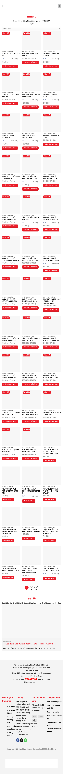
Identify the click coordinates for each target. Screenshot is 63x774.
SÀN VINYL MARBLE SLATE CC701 (9, 136)
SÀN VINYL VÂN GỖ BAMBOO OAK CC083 (29, 177)
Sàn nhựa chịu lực (54, 702)
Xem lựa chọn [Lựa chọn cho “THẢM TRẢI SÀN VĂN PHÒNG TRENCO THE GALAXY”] (49, 499)
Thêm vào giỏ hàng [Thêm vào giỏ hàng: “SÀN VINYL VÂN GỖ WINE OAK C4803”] (9, 458)
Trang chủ (16, 21)
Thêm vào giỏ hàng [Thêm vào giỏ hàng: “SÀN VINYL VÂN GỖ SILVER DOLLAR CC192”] (30, 384)
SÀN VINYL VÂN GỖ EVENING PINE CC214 (50, 218)
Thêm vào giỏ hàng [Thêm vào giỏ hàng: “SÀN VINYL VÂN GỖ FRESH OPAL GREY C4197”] (30, 267)
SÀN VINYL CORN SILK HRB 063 (30, 55)
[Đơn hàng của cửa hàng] (31, 28)
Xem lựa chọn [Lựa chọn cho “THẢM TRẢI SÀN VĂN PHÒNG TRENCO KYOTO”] (8, 577)
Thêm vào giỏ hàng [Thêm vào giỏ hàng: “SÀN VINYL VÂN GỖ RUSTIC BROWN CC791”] (51, 347)
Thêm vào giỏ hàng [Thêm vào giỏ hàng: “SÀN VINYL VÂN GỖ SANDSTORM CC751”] (9, 384)
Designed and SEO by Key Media (44, 749)
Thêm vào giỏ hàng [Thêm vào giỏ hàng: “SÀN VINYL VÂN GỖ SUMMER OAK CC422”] (51, 384)
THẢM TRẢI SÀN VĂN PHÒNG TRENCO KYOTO (10, 570)
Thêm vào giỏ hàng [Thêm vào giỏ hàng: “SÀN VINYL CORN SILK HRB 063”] (30, 62)
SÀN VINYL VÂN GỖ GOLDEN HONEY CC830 (51, 259)
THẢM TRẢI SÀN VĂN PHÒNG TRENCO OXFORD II (31, 491)
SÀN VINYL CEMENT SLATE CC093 (50, 96)
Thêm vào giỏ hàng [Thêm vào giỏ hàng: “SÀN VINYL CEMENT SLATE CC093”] (51, 107)
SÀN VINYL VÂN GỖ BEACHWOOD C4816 (50, 177)
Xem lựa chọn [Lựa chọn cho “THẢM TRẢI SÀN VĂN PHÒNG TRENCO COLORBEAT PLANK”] (28, 579)
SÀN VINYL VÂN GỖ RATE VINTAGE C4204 (31, 339)
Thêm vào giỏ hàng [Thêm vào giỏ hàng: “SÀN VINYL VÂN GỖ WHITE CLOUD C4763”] (51, 421)
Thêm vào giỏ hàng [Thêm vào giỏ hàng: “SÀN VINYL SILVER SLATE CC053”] (51, 144)
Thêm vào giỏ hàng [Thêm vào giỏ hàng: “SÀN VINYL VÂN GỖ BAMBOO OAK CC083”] (30, 189)
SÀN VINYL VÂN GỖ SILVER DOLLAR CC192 (30, 376)
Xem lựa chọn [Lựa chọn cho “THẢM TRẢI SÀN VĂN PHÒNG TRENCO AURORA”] (28, 538)
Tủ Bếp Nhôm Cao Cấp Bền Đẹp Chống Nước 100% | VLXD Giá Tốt (29, 644)
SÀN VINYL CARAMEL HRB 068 (11, 55)
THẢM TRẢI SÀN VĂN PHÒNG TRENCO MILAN (51, 570)
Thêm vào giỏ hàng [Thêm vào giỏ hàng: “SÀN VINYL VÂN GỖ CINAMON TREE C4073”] (9, 226)
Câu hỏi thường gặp (10, 719)
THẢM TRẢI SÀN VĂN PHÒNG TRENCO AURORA (31, 530)
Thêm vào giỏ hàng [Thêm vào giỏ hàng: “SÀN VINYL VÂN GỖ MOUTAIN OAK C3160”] (30, 308)
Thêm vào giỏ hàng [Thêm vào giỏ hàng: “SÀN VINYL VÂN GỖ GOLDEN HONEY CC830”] (51, 270)
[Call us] (25, 740)
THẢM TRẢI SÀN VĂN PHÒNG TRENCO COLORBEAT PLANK (29, 571)
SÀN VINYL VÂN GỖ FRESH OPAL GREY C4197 (31, 259)
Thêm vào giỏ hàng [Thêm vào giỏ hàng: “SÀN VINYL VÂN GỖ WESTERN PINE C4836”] (30, 421)
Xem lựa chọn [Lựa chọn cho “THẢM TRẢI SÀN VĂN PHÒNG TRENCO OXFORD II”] (28, 501)
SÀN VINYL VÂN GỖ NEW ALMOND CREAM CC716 (10, 339)
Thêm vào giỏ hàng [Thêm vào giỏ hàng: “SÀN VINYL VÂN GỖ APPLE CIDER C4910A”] (9, 185)
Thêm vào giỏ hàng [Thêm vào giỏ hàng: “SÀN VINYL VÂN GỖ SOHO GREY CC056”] (30, 107)
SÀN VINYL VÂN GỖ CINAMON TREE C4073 (10, 218)
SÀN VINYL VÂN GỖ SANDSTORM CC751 (9, 376)
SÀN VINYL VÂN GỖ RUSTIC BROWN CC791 (51, 339)
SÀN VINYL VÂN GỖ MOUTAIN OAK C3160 (29, 300)
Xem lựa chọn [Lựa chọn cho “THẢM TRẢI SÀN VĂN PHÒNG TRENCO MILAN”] (49, 578)
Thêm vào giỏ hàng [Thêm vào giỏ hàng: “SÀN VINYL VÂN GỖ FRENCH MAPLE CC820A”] (9, 267)
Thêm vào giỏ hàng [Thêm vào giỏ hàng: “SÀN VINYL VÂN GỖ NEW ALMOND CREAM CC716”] (9, 347)
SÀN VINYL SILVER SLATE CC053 (51, 136)
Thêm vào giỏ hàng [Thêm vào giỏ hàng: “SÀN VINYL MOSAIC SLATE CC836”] (30, 148)
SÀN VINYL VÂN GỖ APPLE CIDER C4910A (11, 177)
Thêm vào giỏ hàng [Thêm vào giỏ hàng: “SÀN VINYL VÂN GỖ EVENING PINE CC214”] (51, 229)
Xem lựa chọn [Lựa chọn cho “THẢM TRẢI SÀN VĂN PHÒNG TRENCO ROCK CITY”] (8, 499)
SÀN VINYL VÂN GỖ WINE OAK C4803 (10, 451)
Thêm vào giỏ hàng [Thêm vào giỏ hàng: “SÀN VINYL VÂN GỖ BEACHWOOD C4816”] (51, 185)
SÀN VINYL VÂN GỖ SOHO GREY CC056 (31, 96)
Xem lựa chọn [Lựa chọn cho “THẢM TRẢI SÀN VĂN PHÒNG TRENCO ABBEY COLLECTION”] (8, 540)
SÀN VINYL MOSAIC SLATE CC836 (29, 136)
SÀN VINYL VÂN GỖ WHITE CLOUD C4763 (52, 414)
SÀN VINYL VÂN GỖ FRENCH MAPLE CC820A (10, 259)
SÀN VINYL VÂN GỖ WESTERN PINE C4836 (30, 414)
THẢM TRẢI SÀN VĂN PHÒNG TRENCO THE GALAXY (50, 491)
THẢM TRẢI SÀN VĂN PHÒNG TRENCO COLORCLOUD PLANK (50, 452)
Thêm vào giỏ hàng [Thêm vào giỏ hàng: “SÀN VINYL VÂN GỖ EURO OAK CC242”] (30, 229)
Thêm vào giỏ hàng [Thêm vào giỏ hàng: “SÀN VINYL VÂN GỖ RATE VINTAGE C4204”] (30, 347)
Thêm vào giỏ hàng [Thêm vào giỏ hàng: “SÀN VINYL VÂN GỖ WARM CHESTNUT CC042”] (9, 421)
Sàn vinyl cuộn (53, 712)
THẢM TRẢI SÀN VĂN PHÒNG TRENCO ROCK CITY (10, 491)
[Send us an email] (21, 740)
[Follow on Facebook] (17, 740)
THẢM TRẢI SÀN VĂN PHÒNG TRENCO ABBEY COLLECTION (10, 531)
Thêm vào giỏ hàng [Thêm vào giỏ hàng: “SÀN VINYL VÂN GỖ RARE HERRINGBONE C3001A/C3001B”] (51, 310)
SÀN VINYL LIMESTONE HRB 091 (51, 55)
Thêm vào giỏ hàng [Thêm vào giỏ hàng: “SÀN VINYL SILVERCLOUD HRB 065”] (9, 103)
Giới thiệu (11, 707)
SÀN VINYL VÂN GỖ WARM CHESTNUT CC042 (11, 414)
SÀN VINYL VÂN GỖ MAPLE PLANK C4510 (9, 300)
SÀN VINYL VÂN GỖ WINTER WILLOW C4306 (30, 451)
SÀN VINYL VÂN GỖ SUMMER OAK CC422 (50, 376)
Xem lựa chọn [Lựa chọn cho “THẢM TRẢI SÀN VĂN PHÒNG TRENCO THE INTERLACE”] (49, 540)
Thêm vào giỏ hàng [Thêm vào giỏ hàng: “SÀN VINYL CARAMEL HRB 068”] (9, 66)
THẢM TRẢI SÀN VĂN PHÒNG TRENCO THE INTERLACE (50, 531)
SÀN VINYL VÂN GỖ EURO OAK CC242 (31, 218)
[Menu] (3, 6)
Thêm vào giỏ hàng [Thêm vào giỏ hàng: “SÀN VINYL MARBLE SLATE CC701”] (9, 148)
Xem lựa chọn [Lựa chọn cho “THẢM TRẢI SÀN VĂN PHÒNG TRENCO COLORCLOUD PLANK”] (49, 460)
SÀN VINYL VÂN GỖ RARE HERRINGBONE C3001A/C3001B (51, 301)
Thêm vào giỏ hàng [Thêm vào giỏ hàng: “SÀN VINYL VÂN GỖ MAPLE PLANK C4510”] (9, 308)
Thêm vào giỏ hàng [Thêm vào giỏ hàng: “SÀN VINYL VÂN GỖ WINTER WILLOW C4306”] (30, 458)
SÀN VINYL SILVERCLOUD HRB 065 (10, 96)
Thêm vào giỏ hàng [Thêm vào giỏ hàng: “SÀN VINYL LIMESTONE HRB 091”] (51, 66)
